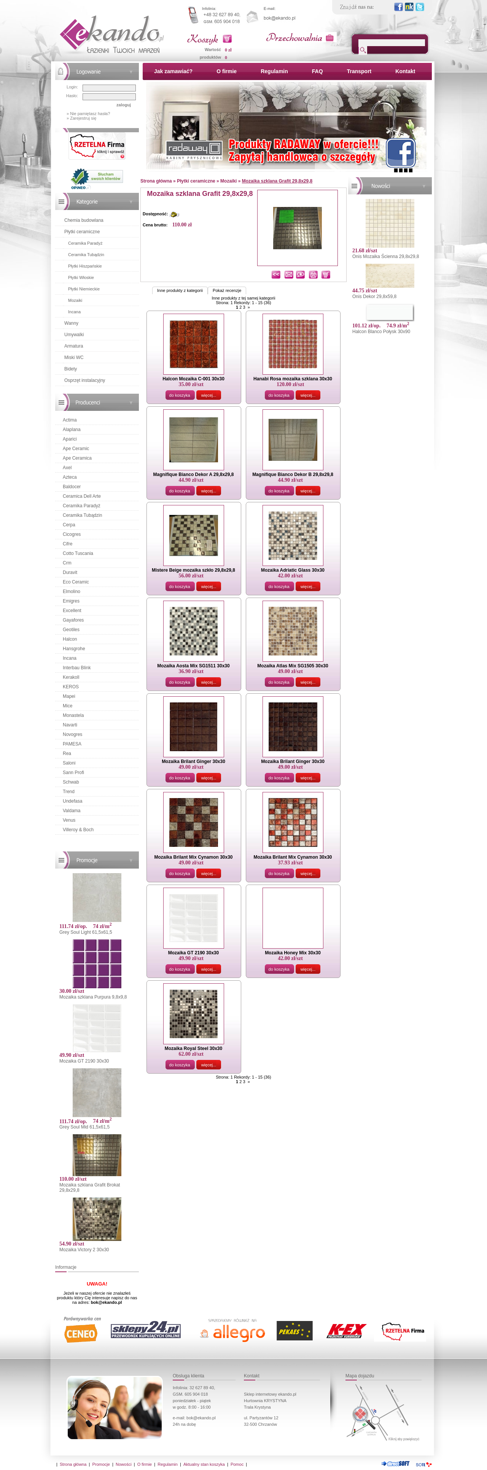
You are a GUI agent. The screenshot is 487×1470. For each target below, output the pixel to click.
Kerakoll (71, 677)
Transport (359, 71)
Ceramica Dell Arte (82, 496)
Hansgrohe (74, 648)
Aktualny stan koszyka (204, 1464)
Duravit (70, 572)
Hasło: (72, 95)
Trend (69, 791)
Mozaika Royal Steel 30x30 (193, 1048)
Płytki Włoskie (81, 277)
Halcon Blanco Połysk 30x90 (381, 331)
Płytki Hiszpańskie (85, 266)
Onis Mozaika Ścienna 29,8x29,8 (385, 256)
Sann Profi (73, 772)
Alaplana (72, 429)
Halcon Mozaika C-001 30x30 (193, 379)
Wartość (213, 49)
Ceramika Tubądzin (86, 254)
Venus (69, 820)
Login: (72, 87)
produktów (210, 57)
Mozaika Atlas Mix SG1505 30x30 (292, 665)
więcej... (208, 395)
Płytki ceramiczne (82, 231)
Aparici (70, 439)
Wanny (71, 323)
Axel (67, 467)
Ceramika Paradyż (85, 243)
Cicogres (72, 534)
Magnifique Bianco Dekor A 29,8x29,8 (193, 474)
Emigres (71, 601)
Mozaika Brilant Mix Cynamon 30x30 (193, 857)
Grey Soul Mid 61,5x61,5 (84, 1127)
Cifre (67, 544)
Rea (67, 753)
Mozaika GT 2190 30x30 (84, 1061)
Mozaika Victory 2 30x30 (84, 1249)
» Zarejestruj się (81, 118)
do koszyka (179, 395)
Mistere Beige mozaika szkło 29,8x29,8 (193, 570)
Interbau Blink (77, 667)
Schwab (71, 782)
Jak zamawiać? (173, 71)
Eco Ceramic (76, 582)
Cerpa (69, 524)
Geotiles (71, 629)
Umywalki (74, 334)
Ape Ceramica (77, 458)
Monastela (73, 715)
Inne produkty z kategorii (180, 290)
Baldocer (72, 486)
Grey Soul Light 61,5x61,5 (85, 932)
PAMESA (72, 744)
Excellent (72, 610)
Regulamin (274, 71)
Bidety (70, 369)
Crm (67, 563)
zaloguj (123, 105)
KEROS (71, 686)
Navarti (70, 725)
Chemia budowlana (83, 220)
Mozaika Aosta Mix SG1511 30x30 (193, 665)
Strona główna (73, 1464)
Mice (67, 706)
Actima (70, 420)
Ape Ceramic (76, 448)
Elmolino (71, 591)
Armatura (73, 346)
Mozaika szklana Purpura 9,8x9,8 (93, 997)
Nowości (124, 1464)
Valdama (71, 810)
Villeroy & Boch (78, 829)
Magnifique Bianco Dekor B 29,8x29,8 (292, 474)
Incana (74, 311)
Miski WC (74, 357)
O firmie (226, 71)
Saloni (69, 763)
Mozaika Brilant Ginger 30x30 (193, 761)
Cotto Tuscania (78, 553)
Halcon (70, 639)
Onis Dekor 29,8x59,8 (374, 296)
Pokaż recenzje (227, 290)
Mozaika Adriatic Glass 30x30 (293, 570)
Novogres (72, 734)
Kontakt (405, 71)
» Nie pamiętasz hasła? (88, 113)
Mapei (69, 696)
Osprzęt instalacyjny (84, 380)
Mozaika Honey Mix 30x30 (293, 952)
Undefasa (72, 801)
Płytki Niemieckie (84, 289)
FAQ (317, 71)
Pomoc (237, 1464)
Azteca (70, 477)
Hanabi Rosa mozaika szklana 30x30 (292, 379)
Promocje (101, 1464)
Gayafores (73, 620)
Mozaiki (75, 300)
